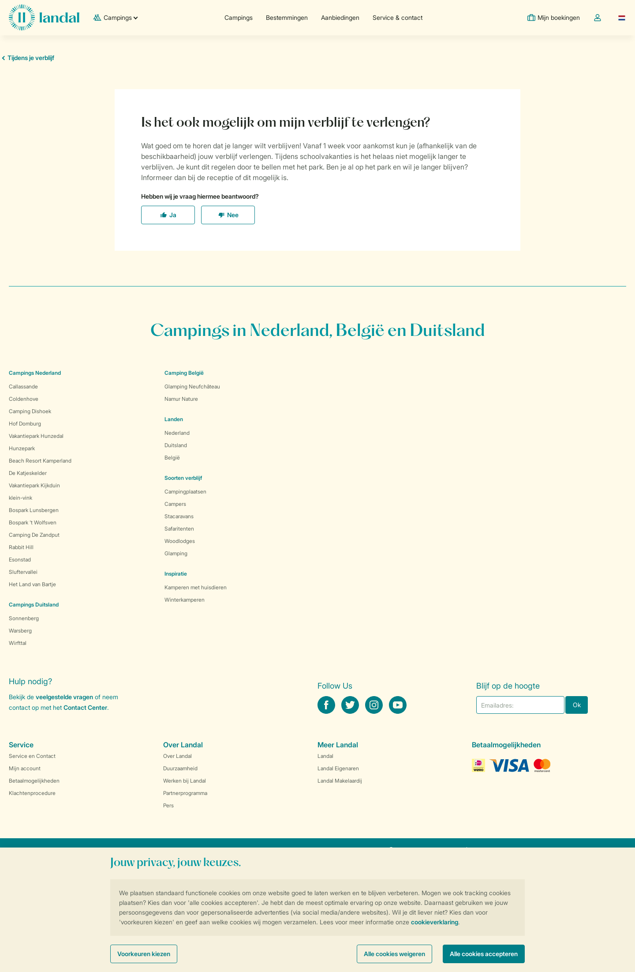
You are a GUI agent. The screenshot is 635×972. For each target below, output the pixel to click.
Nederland (177, 432)
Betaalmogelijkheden (34, 780)
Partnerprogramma (185, 793)
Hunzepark (22, 448)
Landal (325, 756)
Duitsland (175, 445)
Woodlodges (179, 541)
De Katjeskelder (28, 473)
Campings (238, 17)
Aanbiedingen (340, 17)
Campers (175, 504)
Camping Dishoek (30, 411)
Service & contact (397, 17)
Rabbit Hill (21, 547)
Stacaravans (179, 516)
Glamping (175, 553)
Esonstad (20, 559)
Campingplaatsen (185, 491)
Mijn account (25, 768)
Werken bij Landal (184, 780)
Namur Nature (181, 399)
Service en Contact (32, 756)
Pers (168, 805)
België (172, 457)
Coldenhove (23, 399)
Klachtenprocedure (32, 793)
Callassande (23, 386)
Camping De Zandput (34, 534)
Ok (577, 704)
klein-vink (20, 497)
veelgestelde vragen (64, 697)
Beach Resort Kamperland (40, 460)
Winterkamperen (184, 599)
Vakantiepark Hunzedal (36, 436)
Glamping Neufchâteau (192, 386)
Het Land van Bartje (32, 584)
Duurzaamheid (180, 768)
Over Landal (177, 756)
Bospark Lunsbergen (34, 510)
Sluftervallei (23, 572)
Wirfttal (17, 643)
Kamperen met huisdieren (195, 587)
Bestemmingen (287, 17)
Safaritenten (179, 528)
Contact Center (85, 707)
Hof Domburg (25, 423)
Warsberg (20, 630)
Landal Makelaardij (340, 780)
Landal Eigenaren (338, 768)
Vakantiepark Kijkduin (34, 485)
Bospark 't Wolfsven (32, 522)
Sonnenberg (24, 618)
